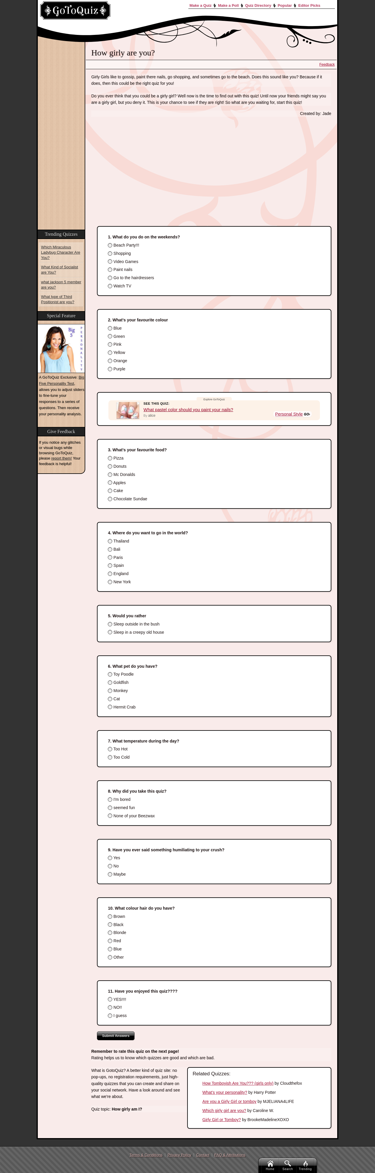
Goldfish (118, 682)
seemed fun (121, 807)
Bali (114, 549)
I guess (117, 1015)
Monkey (118, 690)
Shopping (119, 253)
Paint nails (120, 269)
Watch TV (119, 286)
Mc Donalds (121, 474)
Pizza (115, 458)
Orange (117, 360)
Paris (115, 557)
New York (119, 581)
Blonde (117, 932)
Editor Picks (309, 5)
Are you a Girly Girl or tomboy (229, 1101)
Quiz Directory (258, 5)
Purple (116, 369)
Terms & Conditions (146, 1155)
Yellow (116, 352)
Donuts (117, 466)
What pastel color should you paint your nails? (188, 409)
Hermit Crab (121, 707)
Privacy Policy (179, 1155)
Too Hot (117, 749)
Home (270, 1165)
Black (115, 924)
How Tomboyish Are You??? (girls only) (238, 1083)
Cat (114, 698)
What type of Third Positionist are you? (57, 299)
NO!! (115, 1007)
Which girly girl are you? (224, 1110)
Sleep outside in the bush (133, 624)
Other (116, 957)
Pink (114, 344)
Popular (285, 5)
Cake (115, 490)
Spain (116, 565)
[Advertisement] (211, 165)
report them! (61, 458)
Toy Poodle (121, 674)
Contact (202, 1155)
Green (116, 336)
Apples (117, 482)
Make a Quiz (201, 5)
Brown (116, 916)
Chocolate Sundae (127, 498)
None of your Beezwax (131, 815)
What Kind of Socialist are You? (59, 269)
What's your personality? (224, 1092)
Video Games (123, 261)
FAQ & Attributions (230, 1155)
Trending (305, 1165)
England (118, 573)
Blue (115, 328)
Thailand (118, 541)
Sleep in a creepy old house (136, 632)
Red (114, 940)
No (113, 866)
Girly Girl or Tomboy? (221, 1119)
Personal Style (289, 414)
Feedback (327, 64)
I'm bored (119, 799)
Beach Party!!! (123, 245)
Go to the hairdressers (131, 277)
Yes (114, 857)
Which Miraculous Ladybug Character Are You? (60, 252)
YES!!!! (117, 999)
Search (287, 1165)
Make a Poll (228, 5)
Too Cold (118, 757)
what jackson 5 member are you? (61, 284)
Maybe (117, 874)
